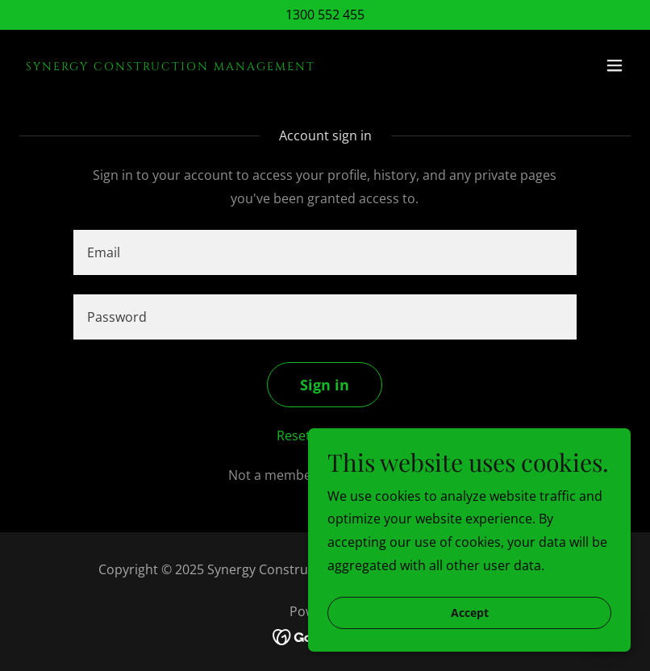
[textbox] (325, 252)
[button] (614, 65)
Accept (470, 613)
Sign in (324, 384)
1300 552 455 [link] (325, 14)
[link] (170, 65)
